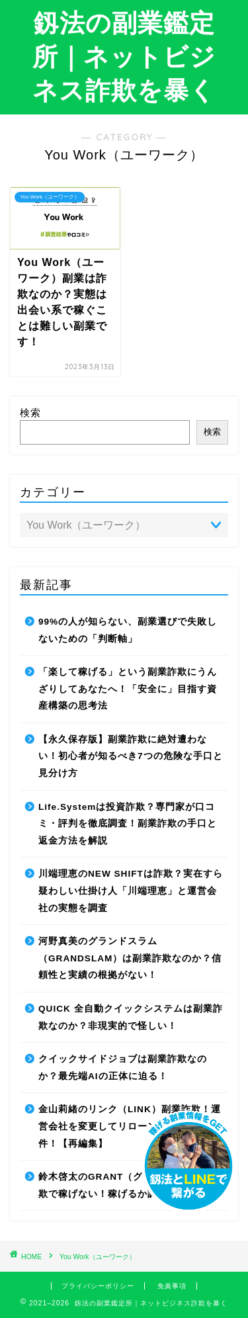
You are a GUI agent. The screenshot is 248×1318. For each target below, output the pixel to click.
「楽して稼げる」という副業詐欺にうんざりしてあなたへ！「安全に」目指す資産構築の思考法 (127, 689)
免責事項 (171, 1286)
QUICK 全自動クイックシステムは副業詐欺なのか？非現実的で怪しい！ (130, 1017)
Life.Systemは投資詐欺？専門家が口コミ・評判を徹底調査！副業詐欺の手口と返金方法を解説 (127, 824)
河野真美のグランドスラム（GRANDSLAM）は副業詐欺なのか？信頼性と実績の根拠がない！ (130, 958)
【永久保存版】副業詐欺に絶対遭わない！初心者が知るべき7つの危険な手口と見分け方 (130, 756)
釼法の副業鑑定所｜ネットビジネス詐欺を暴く (124, 56)
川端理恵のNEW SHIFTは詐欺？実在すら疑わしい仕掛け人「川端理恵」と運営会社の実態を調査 (130, 890)
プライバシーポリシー (98, 1286)
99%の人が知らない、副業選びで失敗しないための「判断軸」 (127, 630)
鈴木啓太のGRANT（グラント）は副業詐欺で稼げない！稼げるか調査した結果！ (130, 1185)
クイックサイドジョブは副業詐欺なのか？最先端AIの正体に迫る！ (122, 1067)
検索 (30, 412)
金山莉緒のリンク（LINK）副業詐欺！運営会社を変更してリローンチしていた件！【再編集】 (129, 1126)
